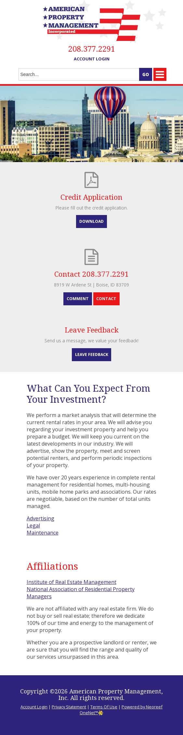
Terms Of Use (103, 707)
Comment (78, 298)
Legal (33, 525)
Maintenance (43, 532)
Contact (106, 298)
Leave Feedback (91, 354)
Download (91, 221)
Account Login (92, 59)
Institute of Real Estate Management (71, 582)
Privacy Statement (69, 707)
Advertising (40, 518)
